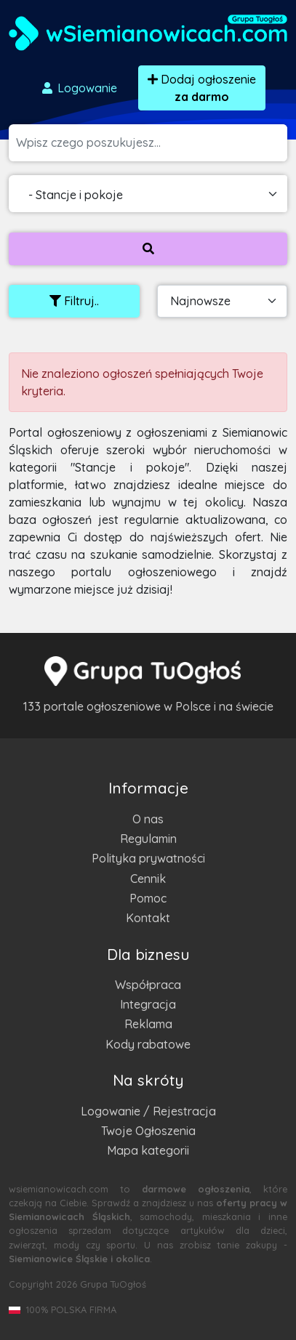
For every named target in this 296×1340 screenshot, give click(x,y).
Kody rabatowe (148, 1044)
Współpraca (148, 984)
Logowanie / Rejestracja (148, 1111)
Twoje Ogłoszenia (148, 1130)
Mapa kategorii (148, 1150)
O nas (148, 819)
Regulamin (148, 838)
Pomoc (148, 898)
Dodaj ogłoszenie (202, 88)
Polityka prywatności (148, 858)
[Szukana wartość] (151, 142)
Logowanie (78, 88)
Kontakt (148, 918)
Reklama (148, 1024)
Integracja (148, 1004)
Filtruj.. (74, 301)
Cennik (148, 878)
